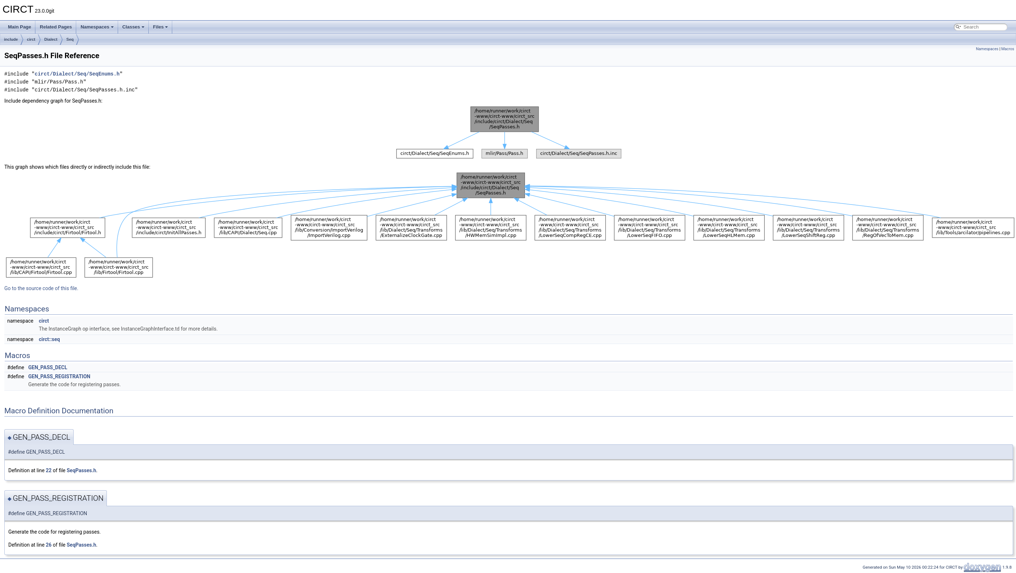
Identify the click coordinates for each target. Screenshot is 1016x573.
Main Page (19, 27)
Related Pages (56, 27)
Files (160, 27)
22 (49, 470)
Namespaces (97, 27)
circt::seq (49, 339)
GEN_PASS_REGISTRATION (59, 376)
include (11, 39)
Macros (1007, 49)
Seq (70, 39)
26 (49, 545)
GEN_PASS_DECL (47, 367)
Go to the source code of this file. (41, 288)
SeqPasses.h (81, 470)
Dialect (50, 39)
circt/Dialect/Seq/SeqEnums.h (77, 73)
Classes (133, 27)
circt (31, 39)
